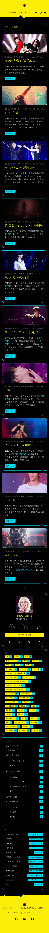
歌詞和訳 (28, 109)
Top (4, 13)
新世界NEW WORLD (25, 570)
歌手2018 (40, 57)
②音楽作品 (8, 109)
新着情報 (12, 13)
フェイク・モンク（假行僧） (23, 332)
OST (33, 551)
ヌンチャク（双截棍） (19, 445)
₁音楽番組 (22, 57)
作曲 (34, 109)
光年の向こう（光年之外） (21, 167)
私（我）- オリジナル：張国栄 (24, 225)
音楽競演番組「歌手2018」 (21, 60)
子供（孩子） (13, 500)
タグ (31, 13)
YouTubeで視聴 (24, 635)
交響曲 (38, 551)
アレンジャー (41, 109)
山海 (7, 390)
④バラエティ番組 (11, 57)
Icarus (39, 913)
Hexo (33, 913)
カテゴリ (22, 13)
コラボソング (37, 164)
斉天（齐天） (13, 555)
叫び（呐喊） (13, 112)
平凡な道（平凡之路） (18, 277)
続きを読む (10, 78)
